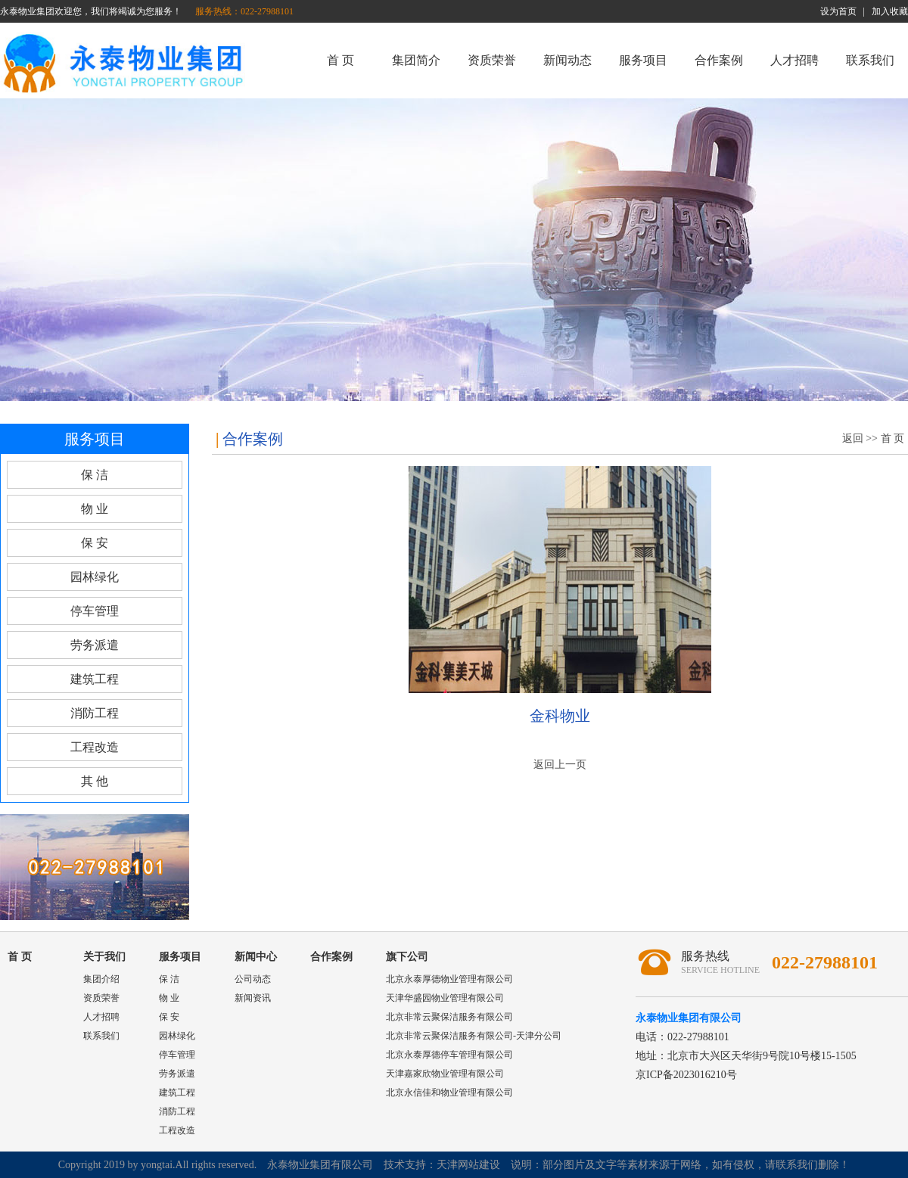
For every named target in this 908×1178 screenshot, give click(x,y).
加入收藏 (890, 11)
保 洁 (94, 474)
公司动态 (253, 979)
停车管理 (94, 611)
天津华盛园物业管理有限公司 (445, 998)
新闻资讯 (253, 998)
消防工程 (94, 713)
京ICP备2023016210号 (686, 1074)
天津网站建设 (468, 1164)
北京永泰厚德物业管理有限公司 (449, 979)
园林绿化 (94, 576)
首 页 (340, 60)
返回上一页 (559, 764)
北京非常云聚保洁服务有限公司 (449, 1017)
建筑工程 (94, 679)
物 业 (94, 508)
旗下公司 (407, 956)
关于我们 (104, 956)
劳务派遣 (94, 645)
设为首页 (838, 11)
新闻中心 (256, 956)
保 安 (94, 542)
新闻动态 (567, 60)
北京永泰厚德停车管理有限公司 (449, 1054)
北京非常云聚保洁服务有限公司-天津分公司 (473, 1035)
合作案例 (719, 60)
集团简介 (416, 60)
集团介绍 (101, 979)
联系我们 (870, 60)
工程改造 (94, 747)
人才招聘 (794, 60)
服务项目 (643, 60)
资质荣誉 (492, 60)
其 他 (94, 781)
